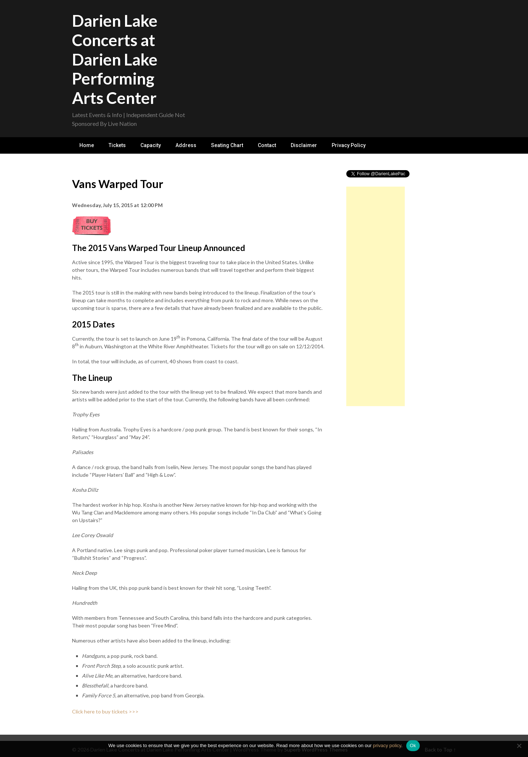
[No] (519, 745)
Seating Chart (227, 145)
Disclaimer (304, 145)
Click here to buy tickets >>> (105, 711)
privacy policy (387, 745)
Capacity (150, 145)
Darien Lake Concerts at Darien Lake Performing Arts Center (115, 59)
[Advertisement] (375, 296)
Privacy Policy (349, 145)
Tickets (117, 145)
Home (86, 145)
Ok (413, 745)
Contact (267, 145)
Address (186, 145)
